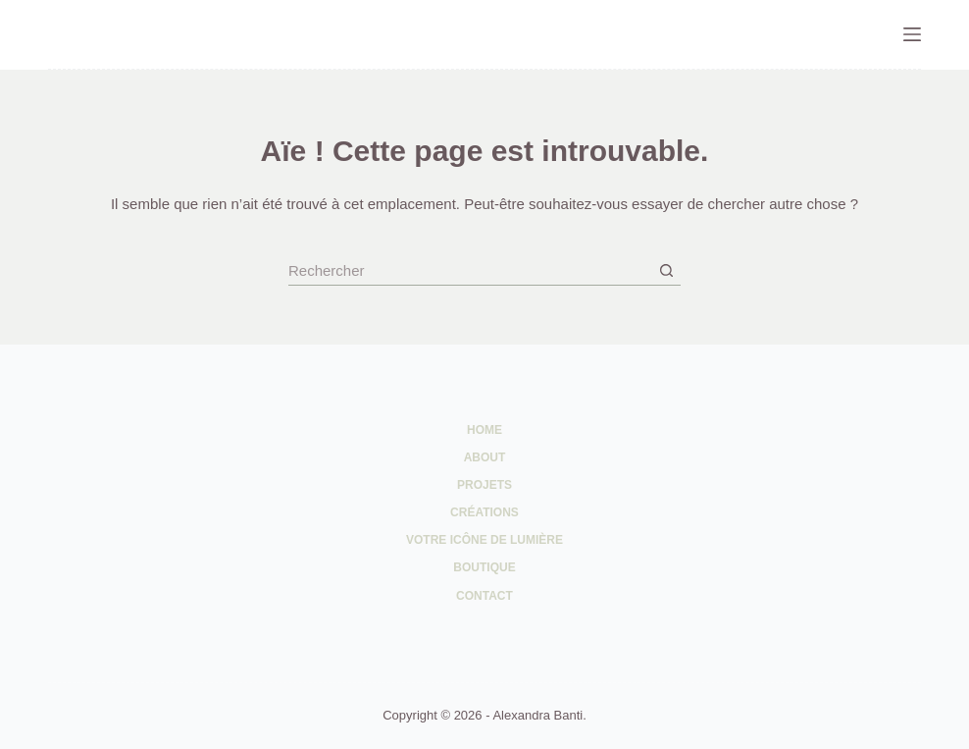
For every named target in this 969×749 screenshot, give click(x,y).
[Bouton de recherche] (666, 271)
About (485, 457)
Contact (484, 596)
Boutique (484, 567)
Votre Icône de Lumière (484, 540)
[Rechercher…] (469, 271)
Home (484, 430)
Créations (484, 512)
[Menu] (912, 34)
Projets (484, 485)
